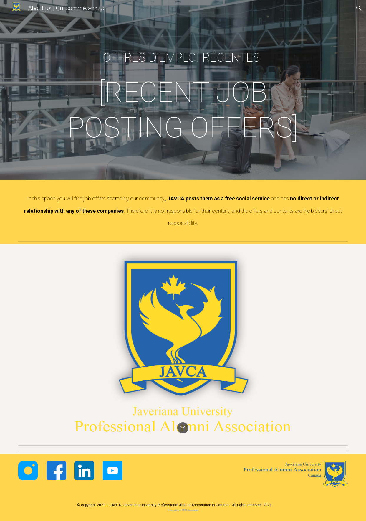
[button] (359, 8)
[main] (183, 91)
